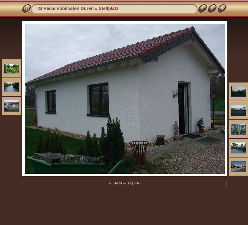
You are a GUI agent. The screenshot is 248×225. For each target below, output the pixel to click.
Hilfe (136, 183)
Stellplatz (108, 8)
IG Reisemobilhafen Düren (66, 8)
